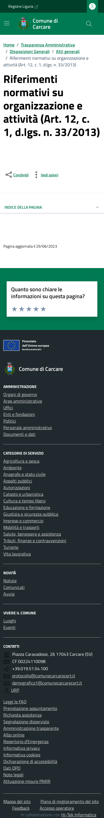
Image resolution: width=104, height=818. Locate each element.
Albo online (16, 735)
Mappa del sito (17, 801)
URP (15, 690)
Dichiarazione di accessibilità (32, 761)
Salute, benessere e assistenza (32, 534)
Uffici (8, 407)
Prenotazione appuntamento (30, 708)
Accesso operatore (57, 808)
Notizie (10, 580)
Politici (9, 421)
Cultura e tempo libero (24, 500)
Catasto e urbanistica (23, 494)
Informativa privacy (21, 748)
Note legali (13, 774)
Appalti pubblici (17, 481)
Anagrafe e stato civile (24, 474)
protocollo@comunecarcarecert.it (43, 675)
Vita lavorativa (17, 553)
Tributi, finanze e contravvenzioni (34, 540)
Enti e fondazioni (19, 414)
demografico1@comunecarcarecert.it (47, 683)
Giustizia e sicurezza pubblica (30, 514)
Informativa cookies (21, 754)
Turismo (10, 547)
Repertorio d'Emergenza (26, 741)
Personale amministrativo (27, 427)
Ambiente (12, 467)
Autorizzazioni (16, 487)
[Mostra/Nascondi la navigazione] (6, 23)
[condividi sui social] (16, 174)
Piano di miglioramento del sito (69, 801)
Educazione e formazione (26, 507)
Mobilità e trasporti (21, 527)
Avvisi (9, 594)
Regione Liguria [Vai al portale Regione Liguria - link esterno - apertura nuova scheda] (23, 6)
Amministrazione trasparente (31, 728)
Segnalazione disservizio (26, 721)
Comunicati (14, 587)
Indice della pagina (52, 207)
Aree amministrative (22, 401)
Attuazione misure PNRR (26, 781)
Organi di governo (20, 394)
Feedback (21, 808)
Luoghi (9, 620)
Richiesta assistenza (22, 715)
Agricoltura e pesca (21, 461)
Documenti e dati (19, 434)
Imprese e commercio (23, 520)
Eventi (9, 627)
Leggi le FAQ (15, 701)
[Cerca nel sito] (89, 23)
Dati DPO (12, 768)
